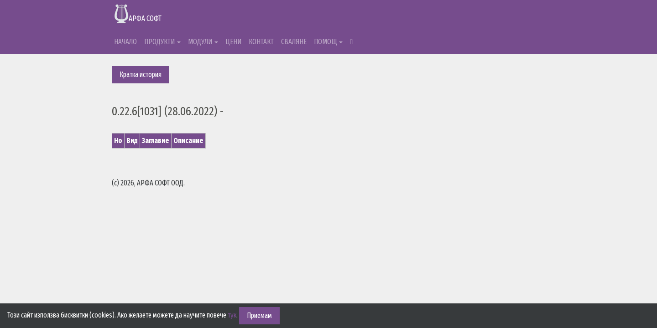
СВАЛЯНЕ (294, 41)
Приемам (259, 315)
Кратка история (141, 74)
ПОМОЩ (325, 41)
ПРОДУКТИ (159, 41)
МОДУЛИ (200, 41)
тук (232, 315)
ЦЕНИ (233, 41)
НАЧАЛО (125, 41)
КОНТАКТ (261, 41)
